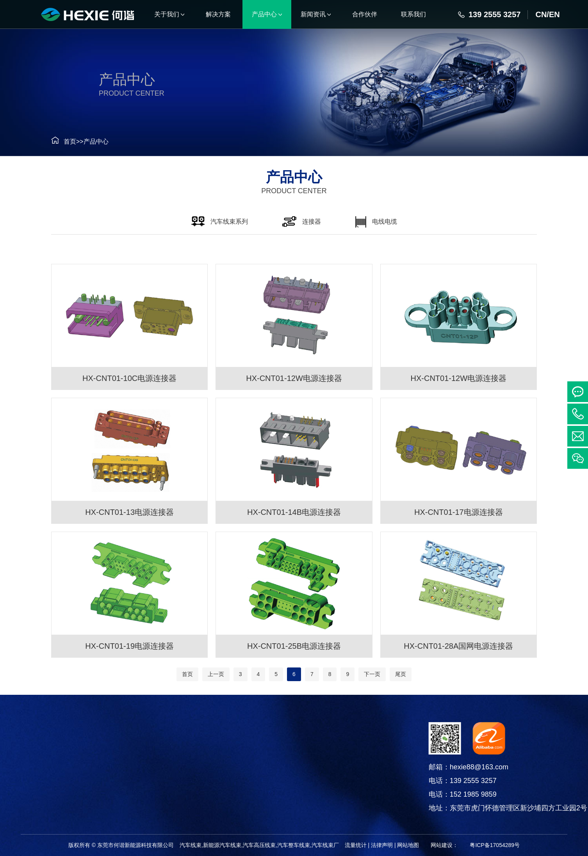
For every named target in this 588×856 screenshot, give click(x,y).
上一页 (216, 674)
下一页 (372, 674)
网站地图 (408, 845)
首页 (62, 141)
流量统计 (356, 845)
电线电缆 (38, 791)
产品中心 (88, 141)
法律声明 (382, 845)
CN (541, 14)
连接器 (38, 771)
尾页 (400, 674)
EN (554, 14)
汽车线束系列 (38, 752)
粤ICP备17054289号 (495, 845)
